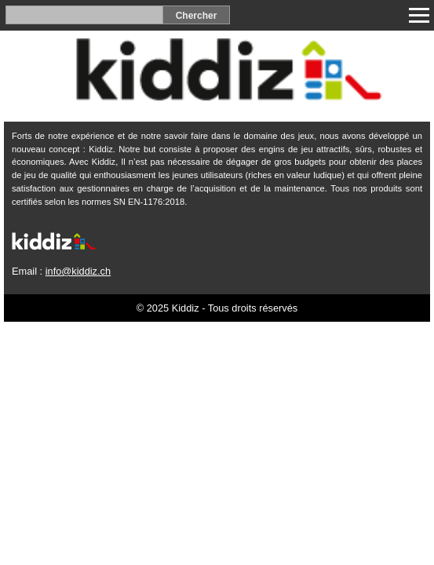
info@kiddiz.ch (78, 271)
